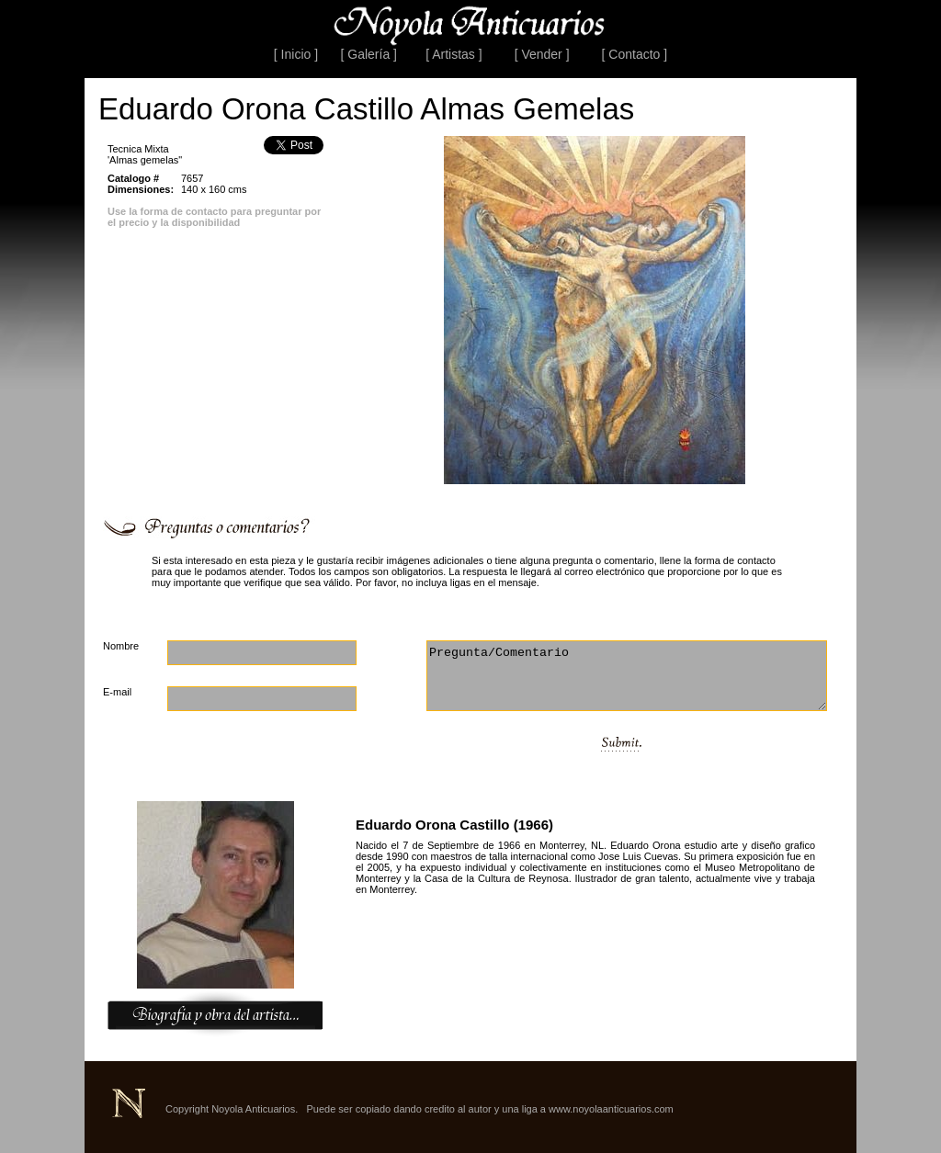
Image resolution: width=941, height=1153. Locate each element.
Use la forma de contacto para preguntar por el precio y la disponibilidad (214, 217)
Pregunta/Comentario (626, 675)
